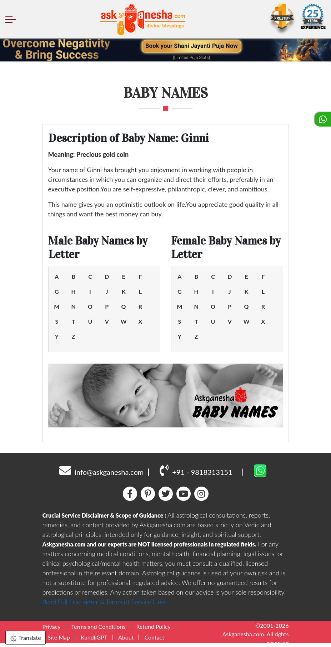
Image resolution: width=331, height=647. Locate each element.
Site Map (59, 637)
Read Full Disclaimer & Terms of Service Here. (105, 602)
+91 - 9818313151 (196, 470)
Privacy (51, 626)
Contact (154, 637)
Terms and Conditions (98, 626)
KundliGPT (94, 637)
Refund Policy (153, 626)
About (126, 637)
